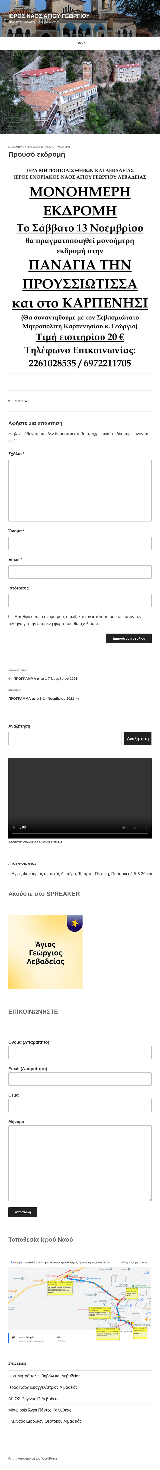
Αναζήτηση (19, 726)
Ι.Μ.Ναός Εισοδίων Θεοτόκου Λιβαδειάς (45, 1421)
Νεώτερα (21, 401)
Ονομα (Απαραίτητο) (80, 1049)
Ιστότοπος (18, 588)
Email (15, 559)
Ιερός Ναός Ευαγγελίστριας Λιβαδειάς (43, 1387)
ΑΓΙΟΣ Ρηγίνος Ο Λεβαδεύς (33, 1398)
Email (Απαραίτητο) (80, 1076)
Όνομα (16, 531)
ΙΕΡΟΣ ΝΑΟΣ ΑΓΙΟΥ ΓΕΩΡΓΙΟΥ (49, 16)
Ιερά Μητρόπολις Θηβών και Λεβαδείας (44, 1376)
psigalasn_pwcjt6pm (54, 147)
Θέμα (80, 1102)
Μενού (80, 43)
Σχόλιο (16, 454)
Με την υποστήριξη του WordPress (32, 1458)
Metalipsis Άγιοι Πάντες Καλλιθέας (39, 1410)
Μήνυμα (80, 1160)
